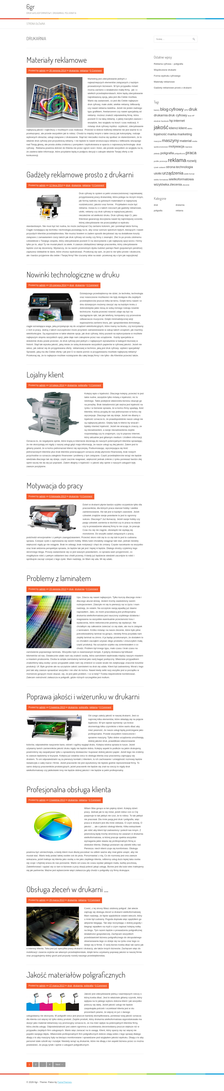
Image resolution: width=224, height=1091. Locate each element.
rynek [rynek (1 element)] (156, 167)
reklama (84, 70)
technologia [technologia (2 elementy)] (184, 167)
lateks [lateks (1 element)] (189, 128)
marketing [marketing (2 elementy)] (184, 134)
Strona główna (35, 23)
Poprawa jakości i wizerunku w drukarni (82, 696)
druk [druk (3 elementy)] (193, 109)
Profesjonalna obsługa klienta (68, 789)
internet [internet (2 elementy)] (179, 120)
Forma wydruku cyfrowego (167, 75)
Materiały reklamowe (56, 59)
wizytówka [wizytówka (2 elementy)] (161, 184)
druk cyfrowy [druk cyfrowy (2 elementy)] (177, 115)
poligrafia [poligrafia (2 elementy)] (167, 153)
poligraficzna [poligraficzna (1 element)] (179, 153)
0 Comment (96, 70)
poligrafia (82, 385)
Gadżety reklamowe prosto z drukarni (79, 174)
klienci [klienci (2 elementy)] (173, 128)
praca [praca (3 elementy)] (191, 152)
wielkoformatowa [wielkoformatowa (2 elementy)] (181, 179)
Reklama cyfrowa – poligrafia (168, 64)
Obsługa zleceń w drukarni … (67, 889)
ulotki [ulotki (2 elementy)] (158, 173)
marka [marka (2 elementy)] (172, 134)
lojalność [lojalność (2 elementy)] (160, 134)
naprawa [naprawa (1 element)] (188, 147)
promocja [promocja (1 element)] (163, 161)
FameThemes (65, 1082)
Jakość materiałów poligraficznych (75, 974)
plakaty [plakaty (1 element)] (157, 153)
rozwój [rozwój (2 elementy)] (191, 161)
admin (42, 70)
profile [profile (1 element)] (156, 161)
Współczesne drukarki (165, 70)
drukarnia (74, 70)
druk (68, 185)
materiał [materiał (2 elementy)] (185, 141)
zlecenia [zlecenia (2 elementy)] (176, 184)
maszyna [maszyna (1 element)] (157, 141)
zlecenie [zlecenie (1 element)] (186, 185)
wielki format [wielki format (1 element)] (189, 174)
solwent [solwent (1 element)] (162, 167)
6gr (30, 6)
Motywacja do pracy (54, 485)
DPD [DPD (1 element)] (186, 110)
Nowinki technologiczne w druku (73, 274)
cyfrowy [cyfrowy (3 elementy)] (176, 109)
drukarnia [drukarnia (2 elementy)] (161, 115)
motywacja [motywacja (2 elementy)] (176, 146)
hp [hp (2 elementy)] (171, 120)
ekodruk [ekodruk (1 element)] (157, 121)
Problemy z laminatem (58, 578)
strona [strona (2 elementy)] (170, 167)
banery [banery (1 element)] (157, 110)
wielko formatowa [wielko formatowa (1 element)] (161, 180)
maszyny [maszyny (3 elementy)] (170, 140)
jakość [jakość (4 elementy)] (161, 127)
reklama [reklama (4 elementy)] (177, 160)
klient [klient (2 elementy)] (183, 128)
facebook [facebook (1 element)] (165, 121)
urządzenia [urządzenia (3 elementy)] (172, 173)
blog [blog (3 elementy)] (164, 109)
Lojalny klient (45, 374)
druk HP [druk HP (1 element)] (191, 116)
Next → (59, 1064)
